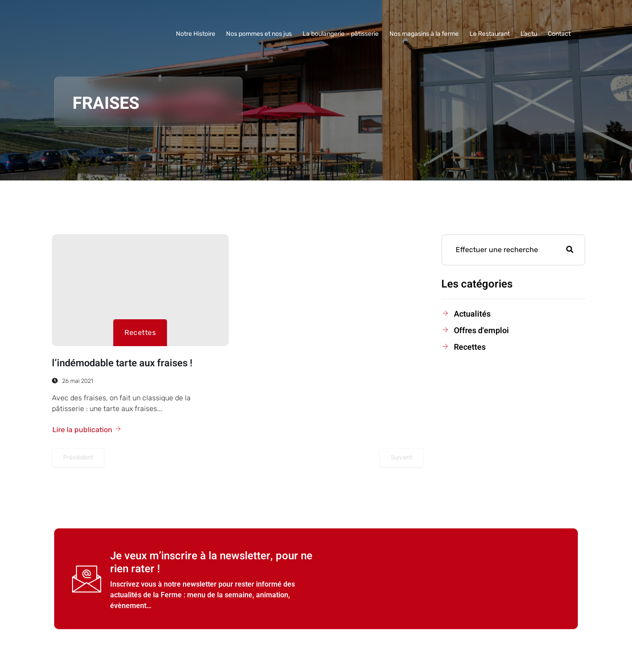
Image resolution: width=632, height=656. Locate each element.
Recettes (140, 332)
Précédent (78, 457)
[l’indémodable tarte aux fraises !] (140, 290)
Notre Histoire (195, 34)
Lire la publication (87, 429)
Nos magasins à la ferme (424, 34)
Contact (559, 34)
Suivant (401, 457)
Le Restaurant (490, 34)
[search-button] (569, 250)
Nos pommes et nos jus (259, 34)
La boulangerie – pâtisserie (341, 34)
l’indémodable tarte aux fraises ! (122, 363)
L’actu (529, 34)
